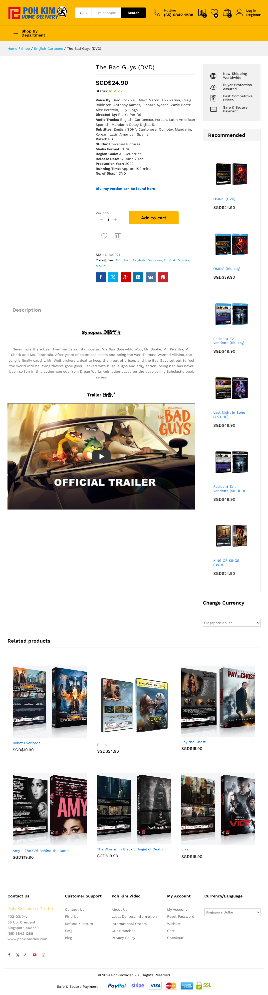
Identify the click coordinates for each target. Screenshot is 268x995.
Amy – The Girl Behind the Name (41, 851)
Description (26, 309)
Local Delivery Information (134, 916)
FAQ (68, 931)
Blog (68, 938)
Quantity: (102, 212)
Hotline (170, 10)
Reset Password (180, 916)
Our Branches (123, 931)
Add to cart (153, 217)
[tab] (26, 312)
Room (102, 745)
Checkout (175, 938)
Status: (102, 91)
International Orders (129, 924)
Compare (118, 236)
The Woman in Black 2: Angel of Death (130, 849)
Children (123, 260)
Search (134, 13)
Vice (185, 850)
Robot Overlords (26, 743)
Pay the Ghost (193, 742)
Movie (100, 266)
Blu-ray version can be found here (125, 189)
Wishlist (174, 924)
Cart (171, 931)
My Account (177, 909)
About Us (119, 909)
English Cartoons (147, 260)
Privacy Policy (123, 938)
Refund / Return (79, 924)
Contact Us (74, 909)
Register (253, 15)
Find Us (71, 916)
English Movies (176, 260)
